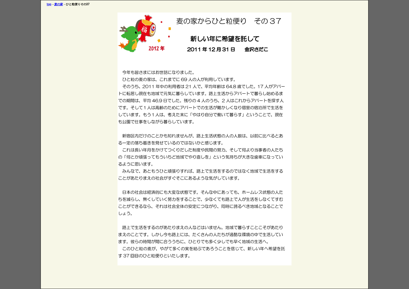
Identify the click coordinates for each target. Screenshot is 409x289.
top (49, 4)
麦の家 (58, 4)
